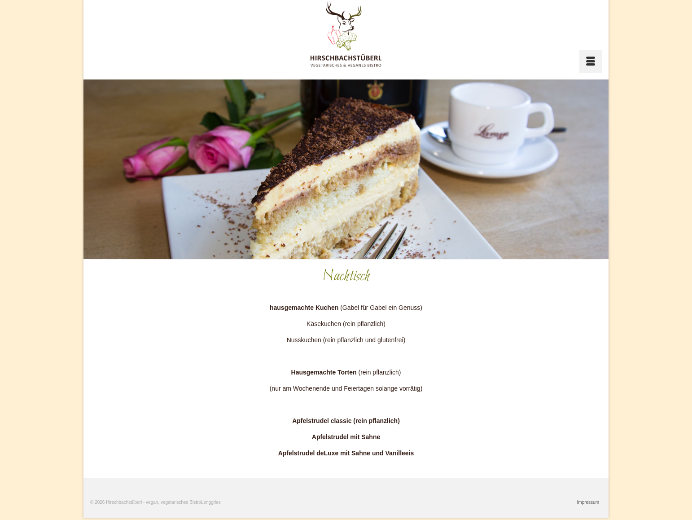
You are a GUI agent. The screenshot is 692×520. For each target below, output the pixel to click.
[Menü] (590, 61)
